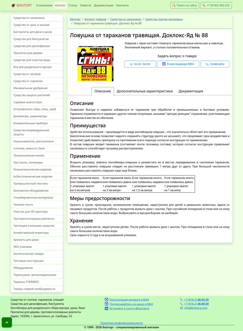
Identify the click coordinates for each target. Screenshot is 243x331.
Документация (103, 5)
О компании (44, 5)
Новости (85, 5)
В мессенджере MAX (178, 64)
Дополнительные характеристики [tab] (145, 91)
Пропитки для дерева (28, 53)
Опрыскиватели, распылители (34, 141)
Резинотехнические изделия (32, 169)
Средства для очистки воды (32, 60)
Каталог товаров (95, 19)
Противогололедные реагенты (34, 218)
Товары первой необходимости (34, 289)
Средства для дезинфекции (32, 46)
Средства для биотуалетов (31, 39)
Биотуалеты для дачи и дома (33, 32)
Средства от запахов (27, 74)
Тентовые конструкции (29, 261)
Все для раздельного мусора (33, 67)
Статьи (72, 5)
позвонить (215, 64)
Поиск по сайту (185, 5)
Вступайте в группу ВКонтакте (127, 308)
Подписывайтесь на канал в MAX (129, 304)
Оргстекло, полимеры (28, 162)
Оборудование (23, 268)
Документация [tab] (191, 91)
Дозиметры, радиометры (30, 116)
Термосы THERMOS (26, 282)
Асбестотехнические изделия (33, 176)
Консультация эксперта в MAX (127, 300)
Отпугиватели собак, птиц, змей (35, 109)
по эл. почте (140, 64)
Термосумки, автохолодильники (35, 275)
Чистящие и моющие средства (34, 226)
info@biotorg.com (194, 308)
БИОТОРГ (21, 5)
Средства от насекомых (29, 18)
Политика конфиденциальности (121, 323)
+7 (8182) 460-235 (216, 5)
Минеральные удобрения (30, 88)
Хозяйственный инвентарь (31, 233)
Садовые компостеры (28, 102)
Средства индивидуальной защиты (31, 132)
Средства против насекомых (164, 19)
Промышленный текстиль (31, 183)
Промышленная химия (29, 155)
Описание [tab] (102, 91)
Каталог (60, 5)
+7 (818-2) (194, 300)
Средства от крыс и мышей (32, 25)
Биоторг (75, 19)
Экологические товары (29, 254)
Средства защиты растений (32, 95)
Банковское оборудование (31, 190)
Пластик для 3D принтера (31, 211)
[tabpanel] (150, 168)
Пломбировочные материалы (33, 197)
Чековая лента (23, 204)
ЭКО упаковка (23, 247)
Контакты (122, 5)
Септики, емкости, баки (29, 148)
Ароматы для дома (26, 240)
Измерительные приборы (31, 123)
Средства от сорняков (28, 81)
